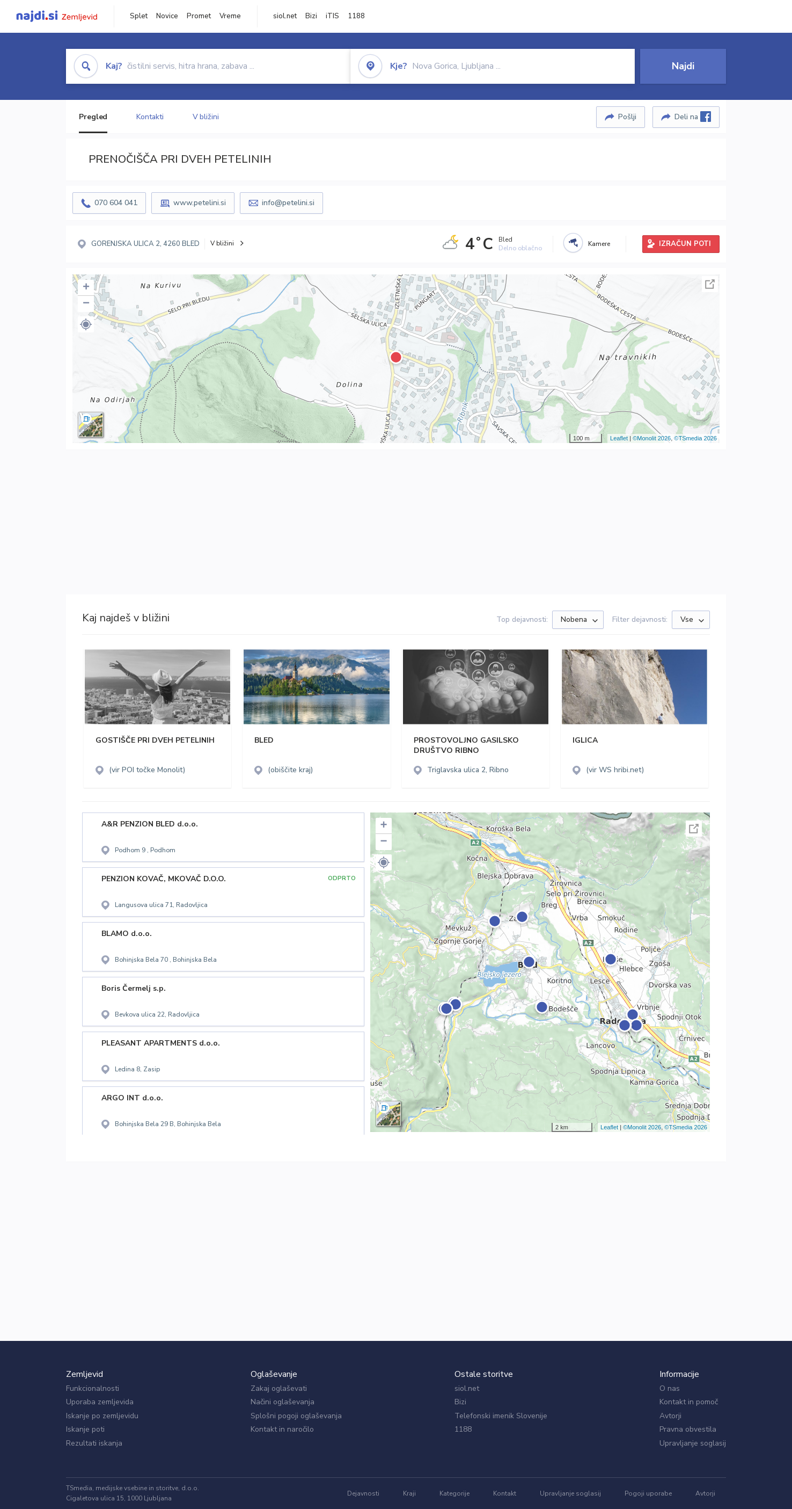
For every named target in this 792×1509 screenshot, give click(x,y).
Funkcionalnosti (92, 1388)
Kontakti (149, 117)
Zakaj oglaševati (279, 1388)
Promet (199, 16)
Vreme (230, 16)
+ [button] (86, 288)
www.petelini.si (199, 203)
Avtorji (670, 1416)
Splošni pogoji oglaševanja (296, 1416)
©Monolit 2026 (652, 438)
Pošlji (627, 117)
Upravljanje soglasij (692, 1443)
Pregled (93, 117)
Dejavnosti (363, 1493)
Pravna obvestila (687, 1429)
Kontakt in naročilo (282, 1429)
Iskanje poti (85, 1429)
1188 (356, 16)
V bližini (206, 117)
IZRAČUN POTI (685, 244)
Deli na (692, 116)
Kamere (599, 244)
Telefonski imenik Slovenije (500, 1416)
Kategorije (454, 1493)
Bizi (311, 16)
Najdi (683, 66)
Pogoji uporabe (648, 1493)
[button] (86, 324)
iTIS (332, 16)
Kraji (409, 1493)
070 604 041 (115, 203)
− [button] (86, 304)
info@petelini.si (288, 203)
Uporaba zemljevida (100, 1402)
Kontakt (504, 1493)
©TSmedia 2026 (695, 438)
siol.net (285, 16)
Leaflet (619, 438)
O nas (669, 1388)
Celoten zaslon (710, 284)
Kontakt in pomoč (688, 1402)
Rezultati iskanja (94, 1443)
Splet (139, 16)
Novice (167, 16)
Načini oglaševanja (282, 1402)
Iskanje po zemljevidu (102, 1416)
